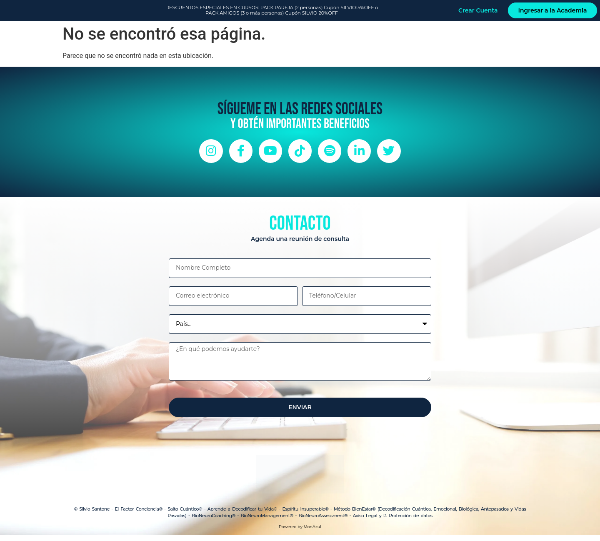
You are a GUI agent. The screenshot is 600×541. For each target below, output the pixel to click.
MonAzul (312, 532)
